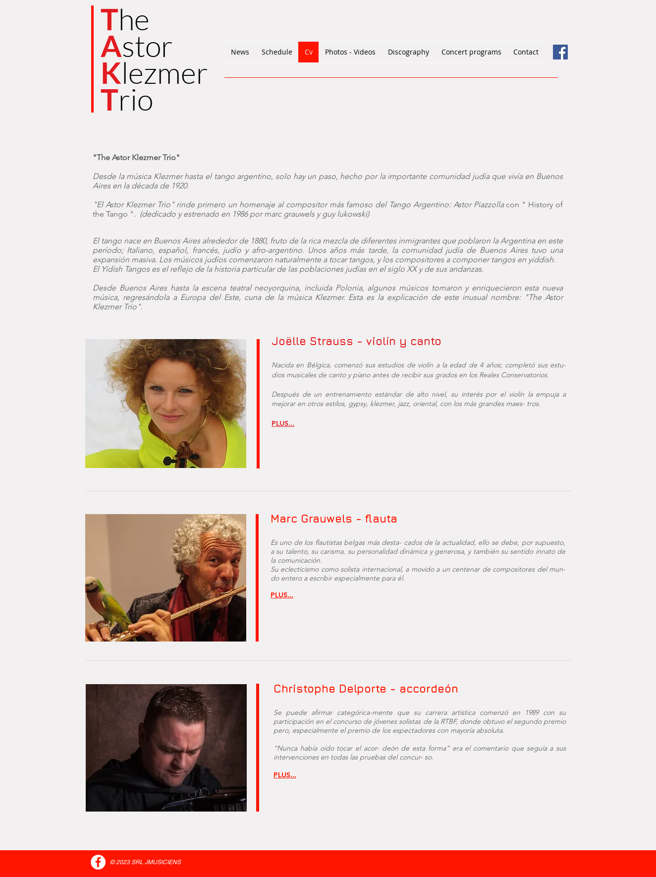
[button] (283, 423)
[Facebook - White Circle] (98, 862)
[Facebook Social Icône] (560, 52)
